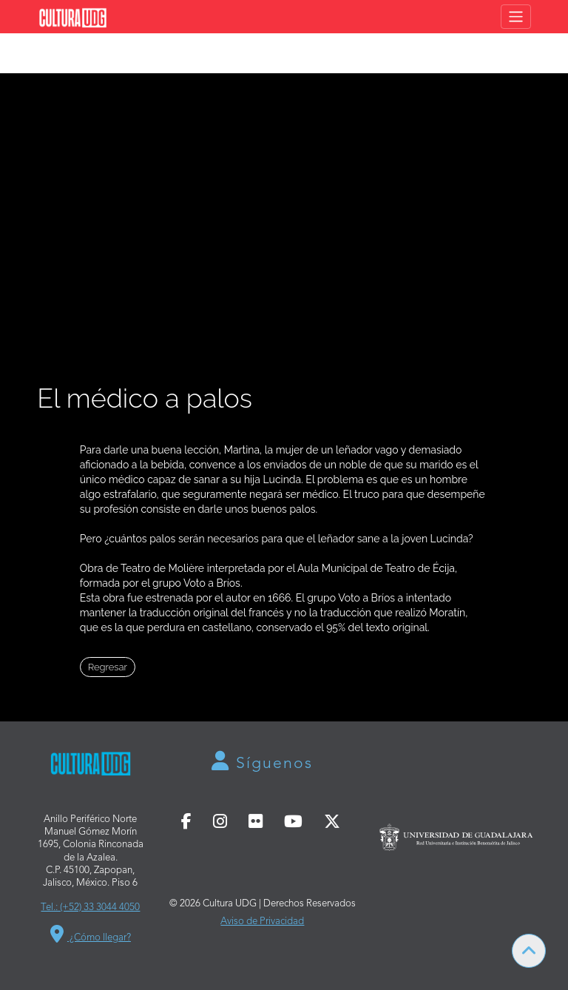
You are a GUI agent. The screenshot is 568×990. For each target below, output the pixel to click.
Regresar (107, 667)
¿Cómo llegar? (90, 934)
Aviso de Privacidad (262, 921)
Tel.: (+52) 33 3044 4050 (90, 907)
